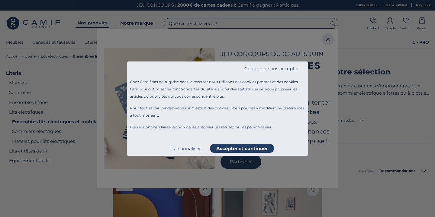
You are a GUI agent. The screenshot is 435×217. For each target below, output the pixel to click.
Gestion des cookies (211, 108)
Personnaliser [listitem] (185, 148)
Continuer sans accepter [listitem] (271, 68)
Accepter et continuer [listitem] (242, 148)
